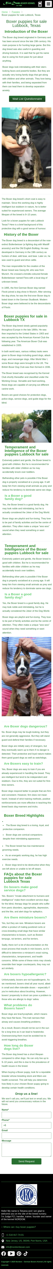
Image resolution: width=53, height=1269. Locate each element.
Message (26, 1148)
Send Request (26, 1161)
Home (5, 12)
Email (26, 1134)
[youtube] (11, 1253)
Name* (26, 1113)
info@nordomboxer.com (15, 1247)
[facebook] (3, 1253)
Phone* (26, 1124)
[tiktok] (25, 1253)
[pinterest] (19, 1253)
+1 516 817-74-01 (12, 1235)
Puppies (16, 12)
